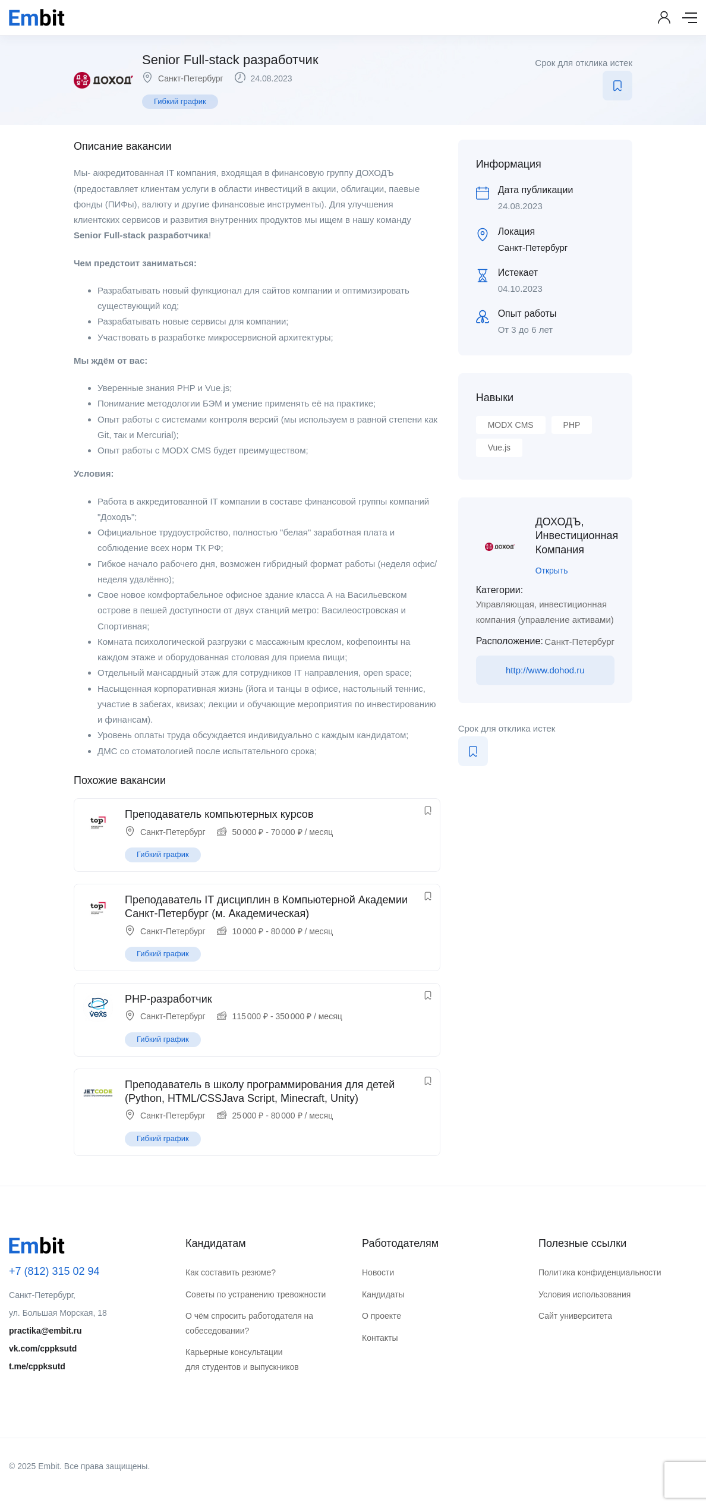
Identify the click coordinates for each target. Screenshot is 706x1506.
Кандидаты (383, 1294)
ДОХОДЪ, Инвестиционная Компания (577, 536)
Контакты (380, 1338)
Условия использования (584, 1294)
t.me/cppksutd (37, 1366)
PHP (572, 425)
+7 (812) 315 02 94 (54, 1271)
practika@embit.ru (45, 1330)
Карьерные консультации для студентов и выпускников (242, 1359)
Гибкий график (180, 101)
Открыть (551, 570)
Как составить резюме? (230, 1272)
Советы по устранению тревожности (255, 1294)
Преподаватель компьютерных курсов (219, 814)
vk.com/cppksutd (43, 1348)
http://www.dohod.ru (545, 670)
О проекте (381, 1316)
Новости (378, 1272)
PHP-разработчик (168, 999)
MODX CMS (511, 425)
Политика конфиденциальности (599, 1272)
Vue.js (499, 447)
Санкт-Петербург (190, 78)
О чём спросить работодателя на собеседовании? (249, 1323)
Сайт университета (575, 1316)
